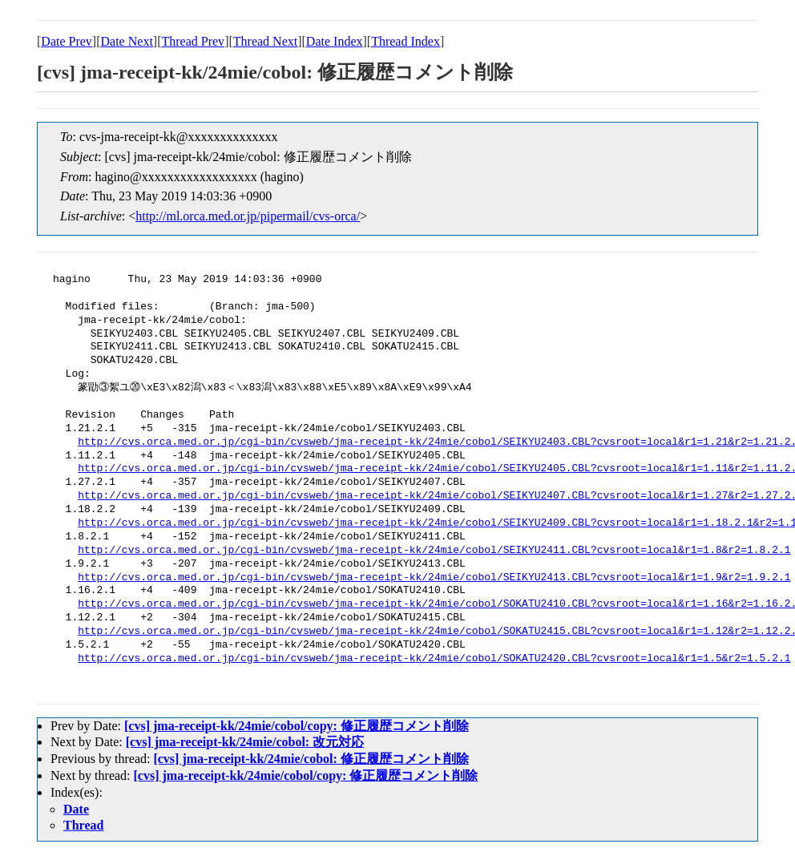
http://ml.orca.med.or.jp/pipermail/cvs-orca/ (247, 216)
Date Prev (66, 41)
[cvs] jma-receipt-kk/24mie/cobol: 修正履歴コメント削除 (310, 758)
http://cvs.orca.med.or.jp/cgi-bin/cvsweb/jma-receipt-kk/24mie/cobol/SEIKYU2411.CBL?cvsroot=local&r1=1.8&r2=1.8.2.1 (434, 550)
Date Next (127, 41)
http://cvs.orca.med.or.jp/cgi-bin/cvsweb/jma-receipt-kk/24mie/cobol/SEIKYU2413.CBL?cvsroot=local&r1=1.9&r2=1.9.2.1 (434, 578)
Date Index (334, 41)
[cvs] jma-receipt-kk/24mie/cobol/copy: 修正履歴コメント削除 (296, 726)
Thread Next (265, 41)
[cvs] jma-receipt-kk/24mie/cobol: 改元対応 (245, 742)
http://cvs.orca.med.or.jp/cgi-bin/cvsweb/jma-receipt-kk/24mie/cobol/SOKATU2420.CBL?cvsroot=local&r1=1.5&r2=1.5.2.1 (434, 659)
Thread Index (405, 41)
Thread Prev (192, 41)
